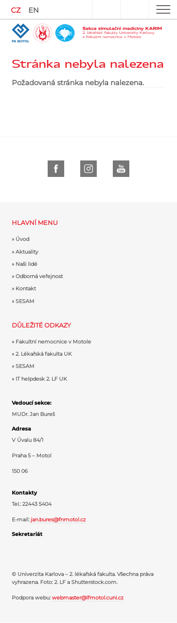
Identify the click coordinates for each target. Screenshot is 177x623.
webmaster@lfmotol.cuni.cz (88, 597)
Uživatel (106, 9)
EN (33, 10)
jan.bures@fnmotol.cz (58, 519)
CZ (16, 10)
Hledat (134, 9)
